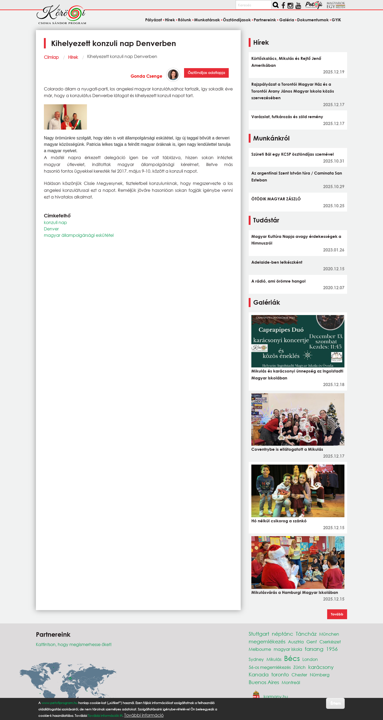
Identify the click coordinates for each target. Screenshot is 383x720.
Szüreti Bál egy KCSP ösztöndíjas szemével (292, 154)
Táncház (306, 634)
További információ (144, 715)
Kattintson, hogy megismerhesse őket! (74, 644)
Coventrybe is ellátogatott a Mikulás (287, 449)
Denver (51, 228)
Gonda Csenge (146, 75)
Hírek (73, 57)
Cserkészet (330, 641)
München (329, 634)
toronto (280, 674)
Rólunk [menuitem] (184, 19)
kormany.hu (276, 696)
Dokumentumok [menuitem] (313, 19)
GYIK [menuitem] (336, 19)
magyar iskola (288, 649)
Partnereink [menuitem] (265, 19)
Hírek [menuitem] (170, 19)
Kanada (259, 674)
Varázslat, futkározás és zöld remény (287, 116)
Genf (311, 641)
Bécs (292, 658)
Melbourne (260, 649)
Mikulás (274, 659)
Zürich (299, 667)
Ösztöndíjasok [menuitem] (237, 19)
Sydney (256, 659)
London (310, 659)
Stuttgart (259, 634)
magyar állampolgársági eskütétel (79, 235)
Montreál (291, 682)
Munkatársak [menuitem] (207, 19)
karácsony (321, 667)
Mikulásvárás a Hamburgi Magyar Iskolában (294, 592)
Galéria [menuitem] (286, 19)
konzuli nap (55, 222)
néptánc (282, 634)
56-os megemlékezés (270, 667)
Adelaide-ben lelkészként (276, 262)
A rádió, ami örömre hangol (278, 281)
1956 (332, 649)
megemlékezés (267, 641)
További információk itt (105, 715)
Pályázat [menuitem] (153, 19)
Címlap (51, 57)
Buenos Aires (264, 682)
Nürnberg (320, 674)
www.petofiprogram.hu (59, 703)
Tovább (337, 614)
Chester (299, 674)
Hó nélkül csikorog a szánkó (279, 520)
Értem (335, 703)
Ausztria (296, 641)
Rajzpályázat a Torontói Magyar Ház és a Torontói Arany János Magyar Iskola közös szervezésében (292, 91)
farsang (314, 649)
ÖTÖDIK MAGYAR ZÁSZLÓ (276, 198)
